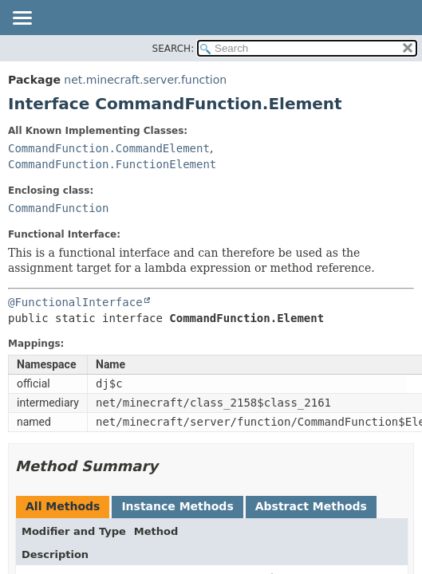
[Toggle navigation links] (21, 19)
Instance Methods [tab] (177, 506)
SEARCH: (173, 48)
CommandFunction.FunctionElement (112, 164)
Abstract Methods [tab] (311, 506)
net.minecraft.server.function (145, 79)
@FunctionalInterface (75, 302)
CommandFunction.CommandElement (109, 148)
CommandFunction (58, 208)
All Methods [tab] (63, 506)
